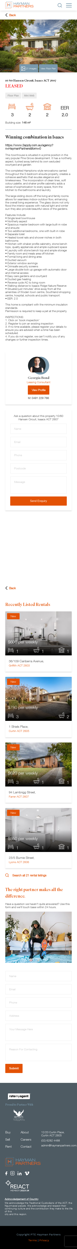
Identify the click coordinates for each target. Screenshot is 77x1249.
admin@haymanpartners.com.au (56, 1145)
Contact (26, 1146)
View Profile (38, 390)
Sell (7, 1139)
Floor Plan (13, 95)
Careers (26, 1139)
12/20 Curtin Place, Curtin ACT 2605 (52, 1134)
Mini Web (29, 95)
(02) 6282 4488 (50, 1140)
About (25, 1132)
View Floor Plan (48, 68)
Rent (8, 1146)
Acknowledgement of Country (21, 1198)
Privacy (44, 1240)
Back (10, 15)
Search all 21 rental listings (25, 875)
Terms (32, 1240)
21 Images (28, 69)
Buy (8, 1132)
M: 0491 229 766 (38, 397)
